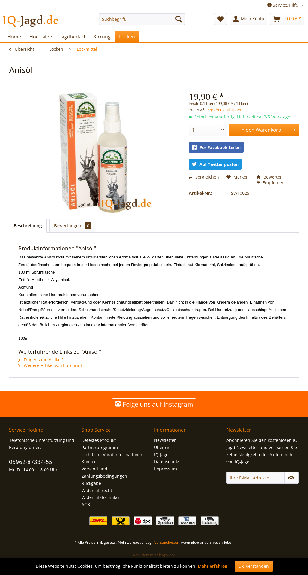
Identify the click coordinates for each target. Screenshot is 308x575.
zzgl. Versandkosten (224, 109)
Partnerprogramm (100, 447)
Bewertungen (72, 225)
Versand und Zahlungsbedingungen (104, 472)
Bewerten (269, 177)
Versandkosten (166, 542)
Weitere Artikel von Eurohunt (50, 365)
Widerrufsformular (100, 497)
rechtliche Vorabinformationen (112, 454)
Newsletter (165, 440)
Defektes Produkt (99, 440)
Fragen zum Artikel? (40, 359)
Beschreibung (28, 225)
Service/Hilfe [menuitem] (283, 5)
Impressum (165, 469)
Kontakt (89, 461)
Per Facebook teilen (216, 147)
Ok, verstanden (253, 566)
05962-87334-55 (30, 462)
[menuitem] (142, 19)
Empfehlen (270, 182)
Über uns (163, 447)
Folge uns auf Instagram (154, 404)
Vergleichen (204, 177)
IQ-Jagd (161, 454)
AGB (86, 504)
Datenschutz (166, 461)
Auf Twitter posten (215, 164)
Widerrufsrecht (97, 490)
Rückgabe (91, 483)
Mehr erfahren (212, 566)
